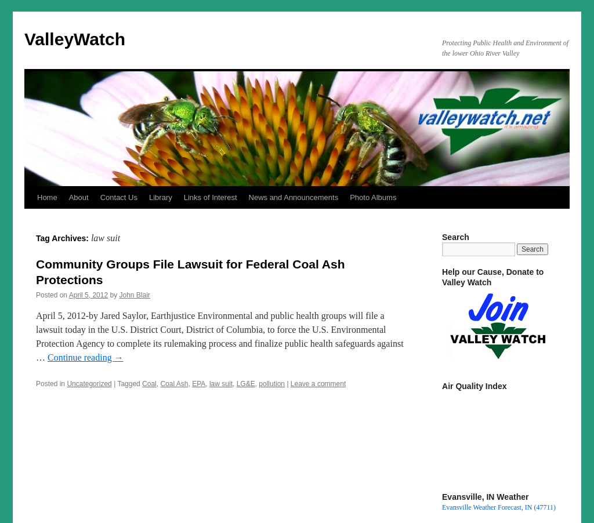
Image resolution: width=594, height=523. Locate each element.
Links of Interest (210, 197)
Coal (149, 384)
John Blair (134, 295)
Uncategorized (89, 384)
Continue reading (86, 357)
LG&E (246, 384)
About (79, 197)
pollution (272, 384)
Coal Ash (174, 384)
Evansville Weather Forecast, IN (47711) (499, 507)
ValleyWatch (74, 39)
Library (160, 197)
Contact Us (118, 197)
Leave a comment (318, 384)
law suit (221, 384)
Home (47, 197)
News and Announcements (294, 197)
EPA (198, 384)
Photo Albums (373, 197)
